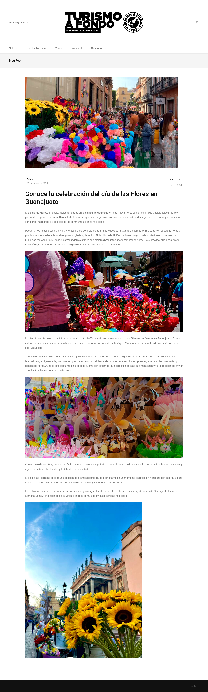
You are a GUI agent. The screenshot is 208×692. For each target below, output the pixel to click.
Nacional (77, 48)
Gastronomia (98, 48)
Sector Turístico (37, 48)
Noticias (13, 48)
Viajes (58, 48)
